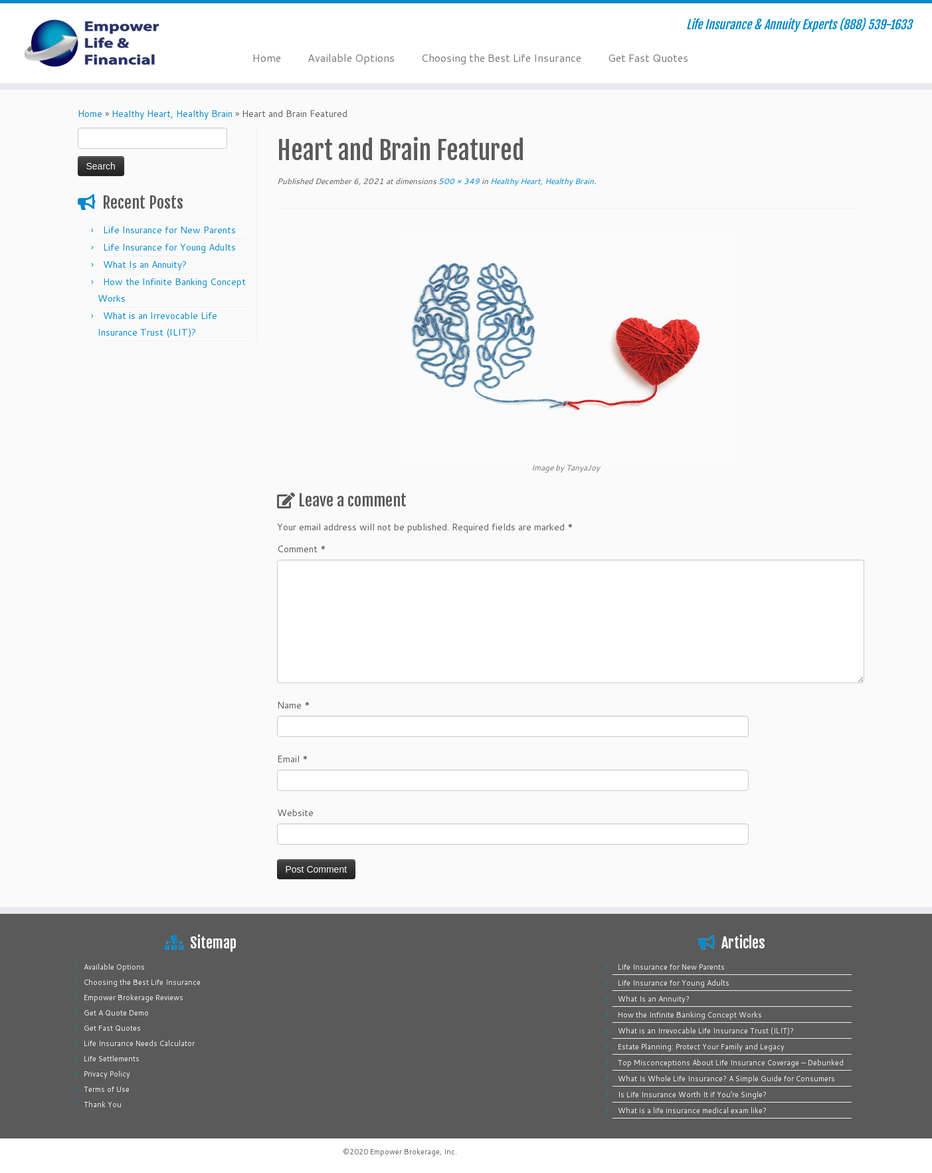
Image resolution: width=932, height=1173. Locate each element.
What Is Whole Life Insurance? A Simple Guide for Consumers (726, 1078)
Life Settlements (112, 1058)
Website (295, 812)
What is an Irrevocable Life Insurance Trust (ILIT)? (706, 1030)
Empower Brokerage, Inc (412, 1151)
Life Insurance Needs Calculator (139, 1043)
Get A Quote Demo (116, 1013)
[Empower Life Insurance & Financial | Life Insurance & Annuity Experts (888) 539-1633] (107, 43)
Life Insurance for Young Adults (169, 247)
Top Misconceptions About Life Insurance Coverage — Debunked (731, 1062)
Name (293, 705)
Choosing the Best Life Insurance (501, 57)
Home (266, 57)
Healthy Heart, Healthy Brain (172, 113)
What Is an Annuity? (145, 264)
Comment (301, 549)
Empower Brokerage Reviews (133, 997)
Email (292, 759)
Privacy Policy (107, 1074)
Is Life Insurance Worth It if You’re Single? (692, 1094)
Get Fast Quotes (648, 57)
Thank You (103, 1104)
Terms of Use (107, 1089)
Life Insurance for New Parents (169, 230)
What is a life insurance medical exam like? (692, 1110)
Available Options (351, 57)
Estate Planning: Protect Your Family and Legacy (701, 1046)
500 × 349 (458, 181)
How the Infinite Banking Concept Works (690, 1015)
